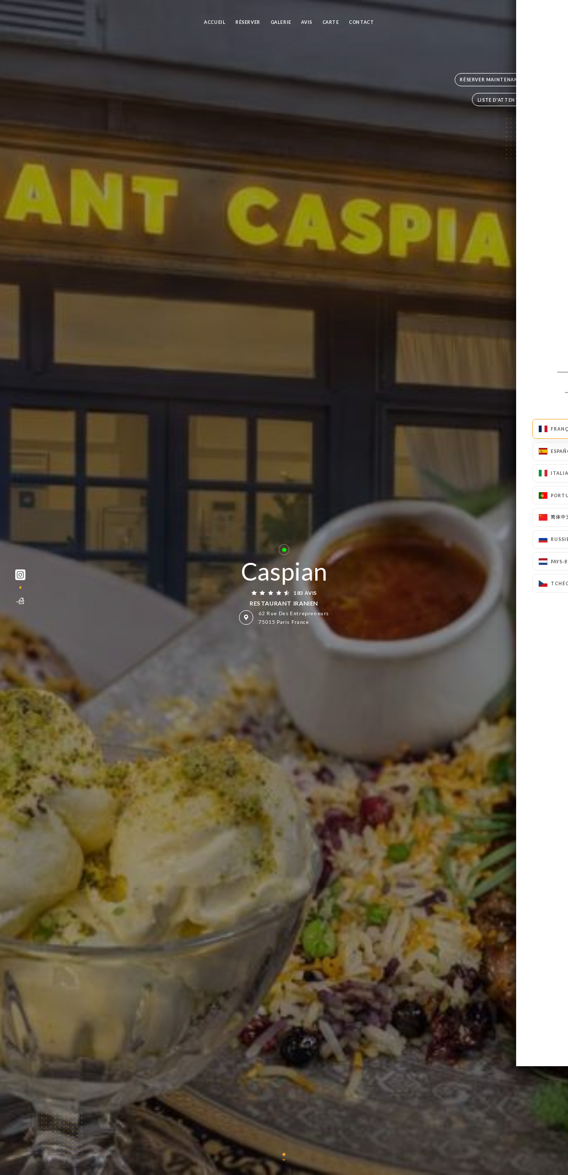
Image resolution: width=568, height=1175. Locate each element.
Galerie (281, 22)
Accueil (214, 22)
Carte (330, 22)
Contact (361, 22)
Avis (306, 22)
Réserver (247, 22)
